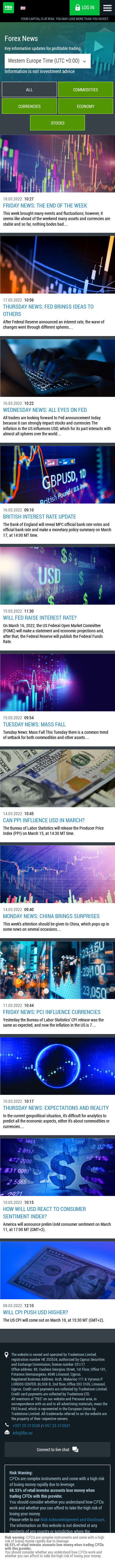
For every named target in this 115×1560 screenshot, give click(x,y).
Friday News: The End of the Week (45, 205)
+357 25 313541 (56, 1425)
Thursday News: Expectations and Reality (56, 1107)
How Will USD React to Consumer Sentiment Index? (44, 1212)
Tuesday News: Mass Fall (34, 724)
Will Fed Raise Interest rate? (40, 617)
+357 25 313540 (26, 1425)
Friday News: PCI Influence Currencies (52, 1012)
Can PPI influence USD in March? (44, 820)
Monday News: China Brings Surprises (51, 916)
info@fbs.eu (23, 1433)
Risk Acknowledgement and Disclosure (72, 1519)
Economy (85, 106)
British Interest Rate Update (39, 516)
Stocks (57, 123)
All (29, 89)
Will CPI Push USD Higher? (35, 1312)
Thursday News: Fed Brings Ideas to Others (48, 310)
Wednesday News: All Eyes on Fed (45, 409)
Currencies (29, 106)
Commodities (85, 89)
